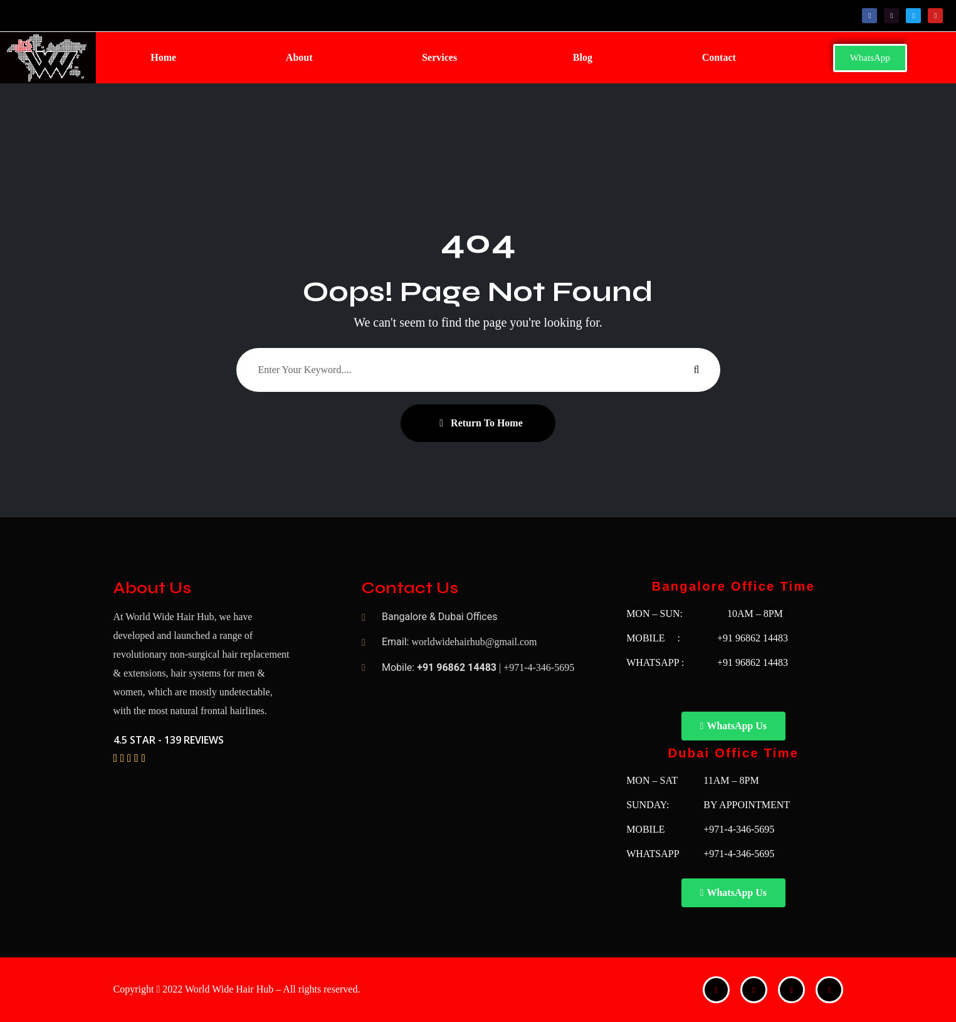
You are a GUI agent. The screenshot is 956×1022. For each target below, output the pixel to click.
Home (163, 57)
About (298, 57)
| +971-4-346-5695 (536, 667)
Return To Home (481, 423)
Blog (582, 57)
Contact (718, 57)
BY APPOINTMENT (746, 804)
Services (439, 57)
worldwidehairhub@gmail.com (474, 641)
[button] (442, 57)
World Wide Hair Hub (229, 989)
